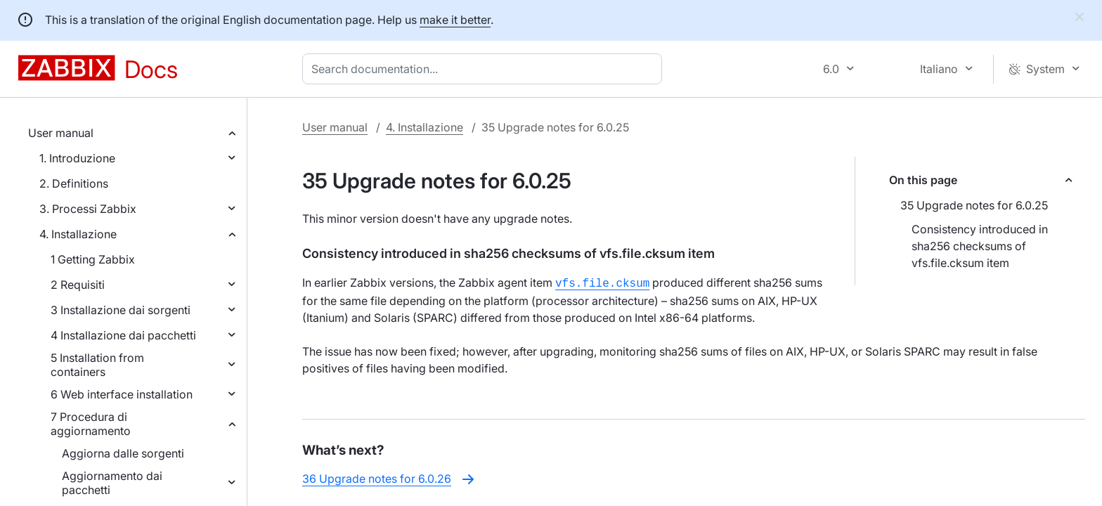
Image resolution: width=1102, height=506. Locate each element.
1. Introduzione (77, 158)
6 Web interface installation (122, 394)
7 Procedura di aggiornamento (91, 424)
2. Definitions (73, 183)
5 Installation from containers (97, 365)
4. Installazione (78, 234)
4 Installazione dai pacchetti (123, 335)
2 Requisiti (78, 285)
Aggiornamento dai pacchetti (112, 483)
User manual (60, 133)
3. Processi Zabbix (87, 209)
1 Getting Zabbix (93, 259)
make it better (455, 20)
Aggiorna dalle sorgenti (123, 453)
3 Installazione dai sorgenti (120, 310)
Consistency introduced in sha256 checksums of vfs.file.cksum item (980, 246)
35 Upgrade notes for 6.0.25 (974, 205)
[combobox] (485, 69)
